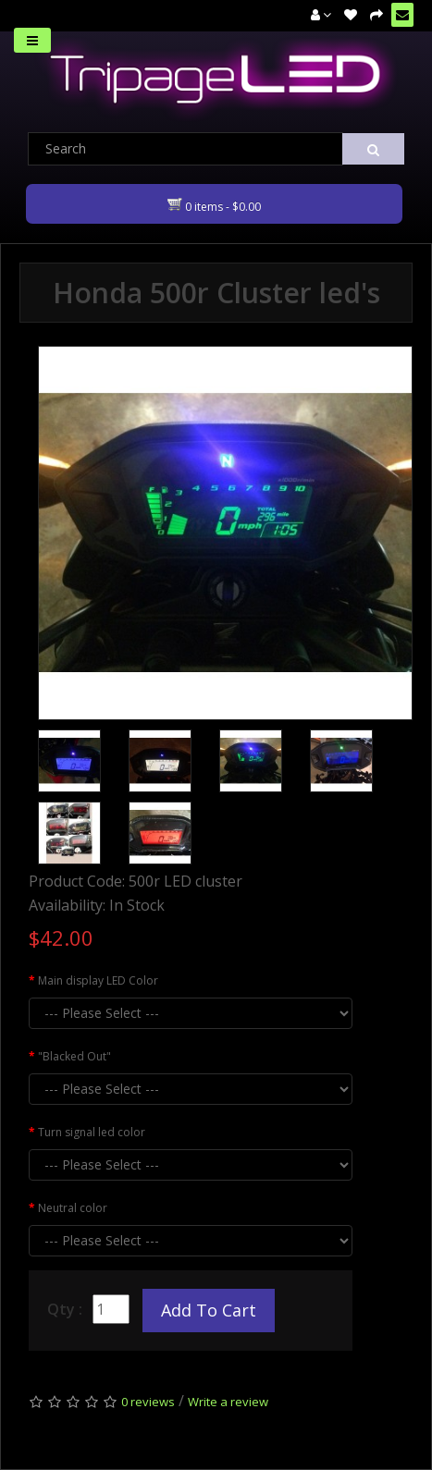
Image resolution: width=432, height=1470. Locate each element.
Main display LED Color (98, 980)
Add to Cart (208, 1310)
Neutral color (72, 1208)
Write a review (228, 1401)
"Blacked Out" (74, 1056)
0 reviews (148, 1401)
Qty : (64, 1309)
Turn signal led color (91, 1132)
